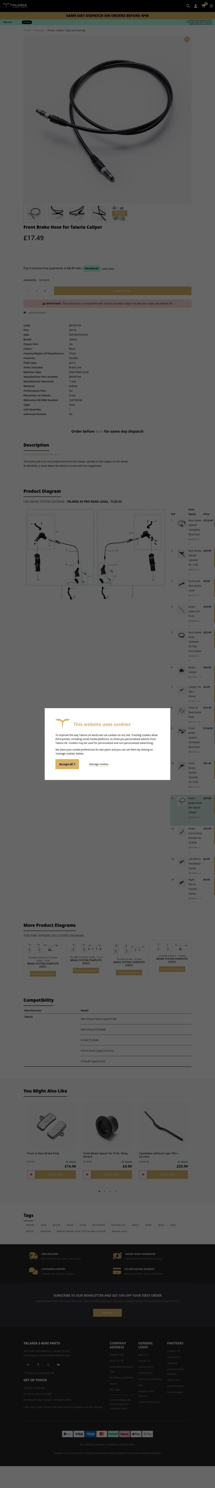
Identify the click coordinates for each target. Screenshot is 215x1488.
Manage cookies (98, 764)
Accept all (67, 764)
